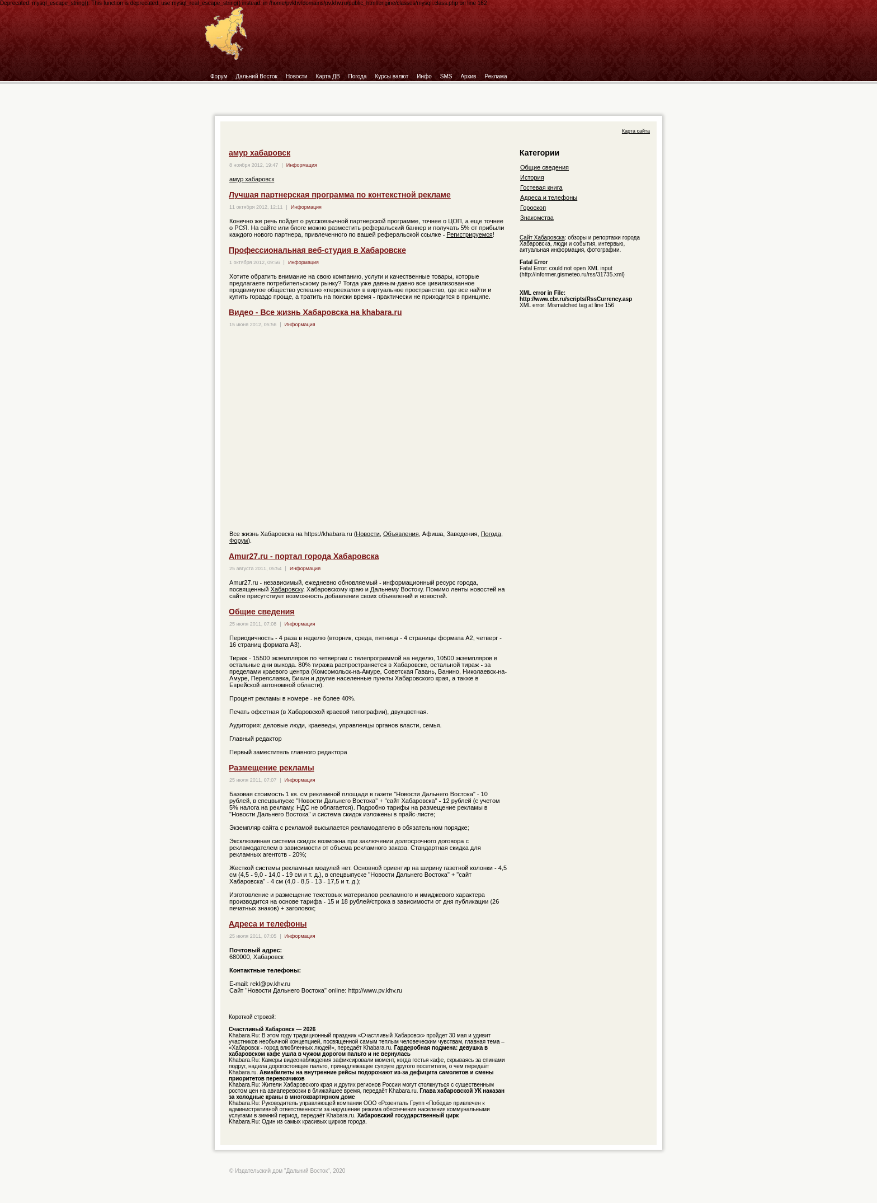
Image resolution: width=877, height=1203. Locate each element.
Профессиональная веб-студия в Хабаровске (317, 250)
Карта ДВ (328, 76)
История (532, 177)
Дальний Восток (256, 76)
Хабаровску (287, 589)
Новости (297, 76)
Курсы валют (392, 76)
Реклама (495, 76)
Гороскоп (533, 207)
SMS (446, 76)
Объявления (401, 533)
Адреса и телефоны (268, 923)
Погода (357, 76)
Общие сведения (262, 611)
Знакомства (537, 217)
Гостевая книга (541, 187)
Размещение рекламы (271, 767)
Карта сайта (636, 131)
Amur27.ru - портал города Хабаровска (304, 556)
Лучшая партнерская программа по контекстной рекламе (340, 194)
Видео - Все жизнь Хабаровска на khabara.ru (315, 312)
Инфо (424, 76)
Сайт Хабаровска (542, 237)
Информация (301, 165)
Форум (218, 76)
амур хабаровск (259, 152)
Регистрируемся (469, 234)
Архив (468, 76)
